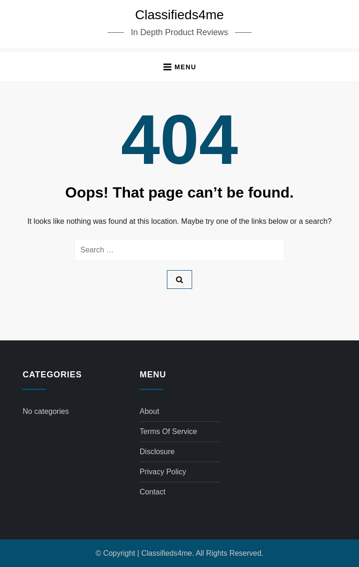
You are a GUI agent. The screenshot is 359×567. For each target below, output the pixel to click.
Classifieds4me (179, 14)
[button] (179, 66)
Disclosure (157, 452)
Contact (152, 492)
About (149, 411)
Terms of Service (168, 431)
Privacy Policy (163, 472)
